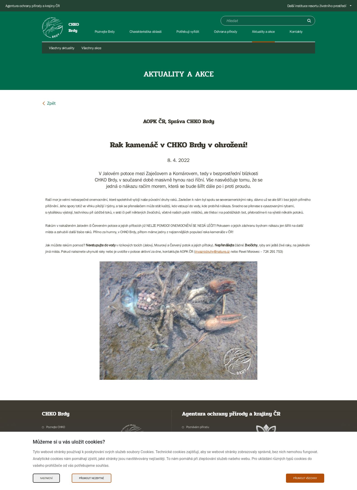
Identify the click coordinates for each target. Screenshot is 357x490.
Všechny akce (91, 48)
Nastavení (46, 478)
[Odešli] (309, 20)
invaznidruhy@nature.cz (212, 251)
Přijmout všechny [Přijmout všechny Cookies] (305, 478)
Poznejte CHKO (55, 427)
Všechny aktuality (61, 48)
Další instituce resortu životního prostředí (316, 6)
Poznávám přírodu (197, 427)
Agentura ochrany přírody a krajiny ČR (32, 6)
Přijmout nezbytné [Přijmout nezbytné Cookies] (91, 478)
